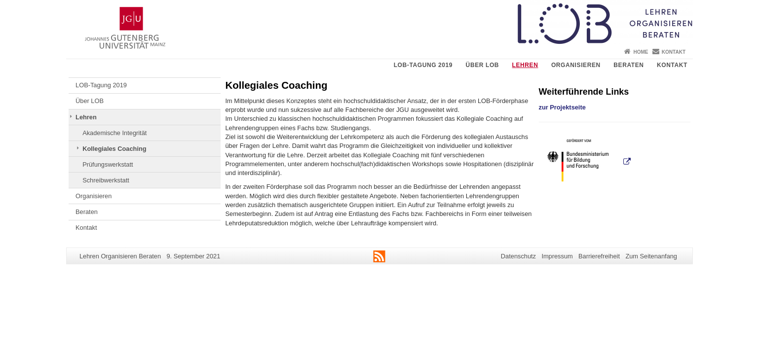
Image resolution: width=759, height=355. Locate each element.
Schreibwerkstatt (105, 180)
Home (640, 52)
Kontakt (673, 52)
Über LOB (482, 65)
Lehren (525, 65)
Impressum (556, 256)
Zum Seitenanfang (651, 256)
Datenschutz (518, 256)
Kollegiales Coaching (114, 148)
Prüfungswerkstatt (107, 164)
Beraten (628, 65)
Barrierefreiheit (599, 256)
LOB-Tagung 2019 (423, 65)
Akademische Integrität (114, 133)
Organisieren (576, 65)
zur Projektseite (562, 107)
